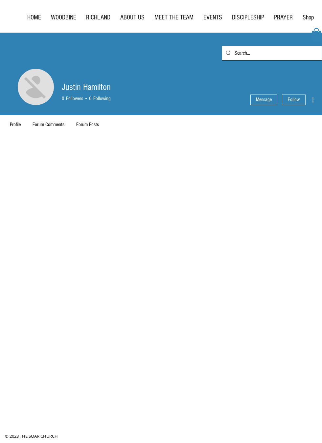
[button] (316, 35)
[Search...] (271, 53)
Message (264, 99)
